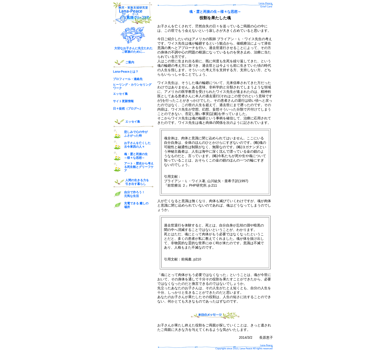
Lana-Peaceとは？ (125, 71)
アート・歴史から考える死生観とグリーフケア (139, 167)
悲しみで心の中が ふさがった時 (136, 133)
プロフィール (122, 79)
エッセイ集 (120, 94)
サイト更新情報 (123, 101)
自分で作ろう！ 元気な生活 (134, 194)
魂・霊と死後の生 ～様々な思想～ (136, 155)
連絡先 (138, 79)
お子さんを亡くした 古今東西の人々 (137, 144)
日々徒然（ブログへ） (128, 108)
